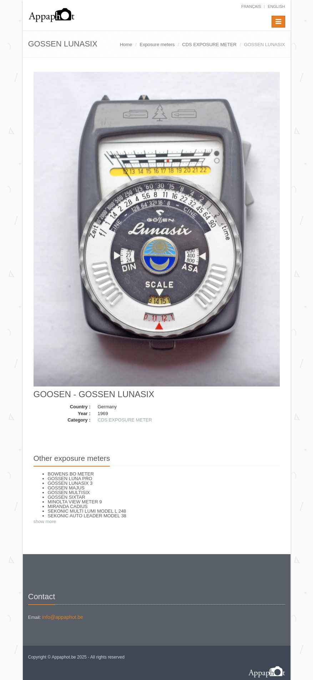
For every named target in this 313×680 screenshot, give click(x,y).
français (251, 6)
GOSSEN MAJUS (66, 488)
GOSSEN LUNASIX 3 (70, 483)
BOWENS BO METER (71, 474)
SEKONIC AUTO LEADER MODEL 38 (87, 515)
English (276, 6)
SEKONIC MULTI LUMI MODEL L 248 (87, 511)
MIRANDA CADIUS (68, 506)
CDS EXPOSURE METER (209, 44)
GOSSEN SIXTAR (66, 497)
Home (126, 44)
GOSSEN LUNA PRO (70, 478)
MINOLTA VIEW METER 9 (75, 501)
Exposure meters (157, 44)
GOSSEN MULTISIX (69, 492)
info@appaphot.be (62, 617)
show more (45, 521)
